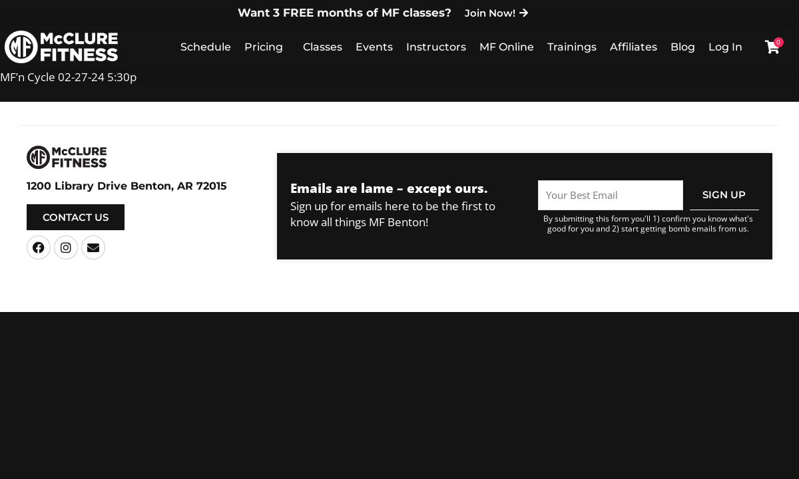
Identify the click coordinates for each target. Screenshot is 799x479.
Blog (682, 47)
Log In (725, 47)
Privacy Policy (518, 300)
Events (374, 47)
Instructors (436, 47)
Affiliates (633, 47)
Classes (322, 47)
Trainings (572, 47)
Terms (473, 300)
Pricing (263, 47)
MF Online (506, 47)
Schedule (205, 47)
